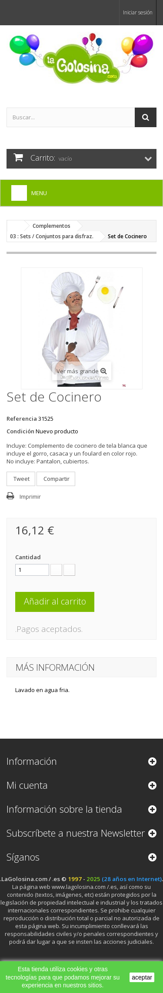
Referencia (22, 418)
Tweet (21, 479)
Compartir (56, 479)
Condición (20, 431)
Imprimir (30, 496)
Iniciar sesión (138, 12)
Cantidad (28, 557)
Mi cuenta (27, 784)
